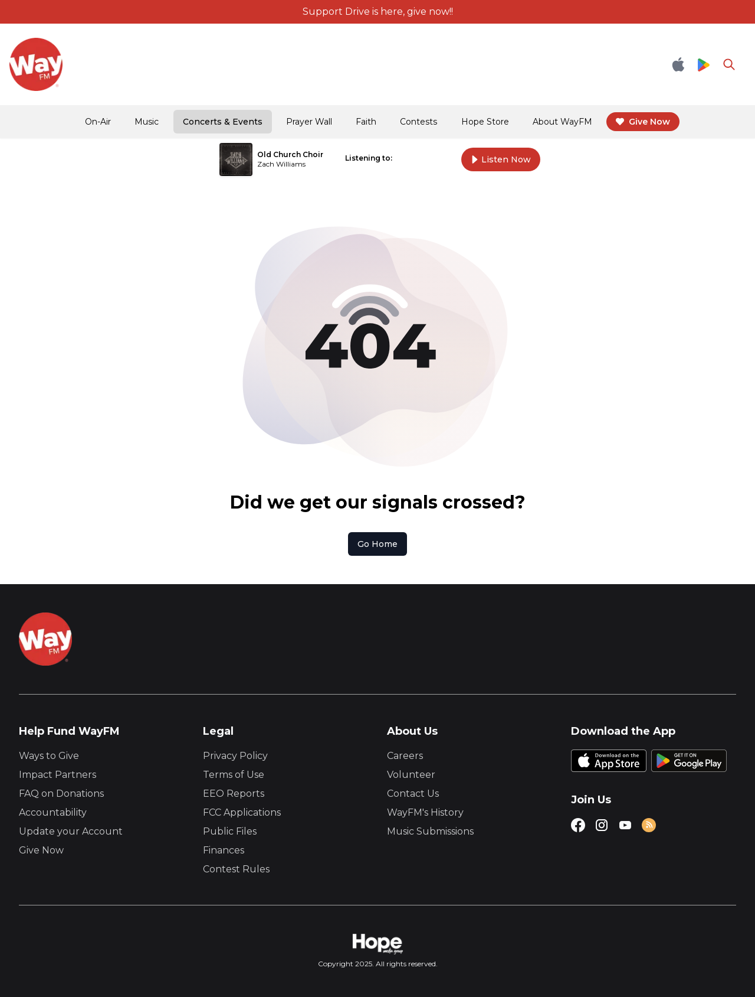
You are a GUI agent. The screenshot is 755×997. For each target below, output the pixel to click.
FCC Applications (242, 812)
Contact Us (413, 793)
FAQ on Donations (61, 793)
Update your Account (71, 831)
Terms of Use (233, 774)
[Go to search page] (729, 64)
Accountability (53, 812)
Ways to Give (49, 755)
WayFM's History (425, 812)
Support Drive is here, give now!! (378, 11)
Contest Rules (236, 869)
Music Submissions (430, 831)
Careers (405, 755)
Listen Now (501, 159)
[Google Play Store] (703, 64)
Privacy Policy (235, 755)
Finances (223, 850)
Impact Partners (57, 774)
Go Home (377, 544)
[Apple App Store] (678, 64)
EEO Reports (233, 793)
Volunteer (411, 774)
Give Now (41, 850)
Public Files (230, 831)
